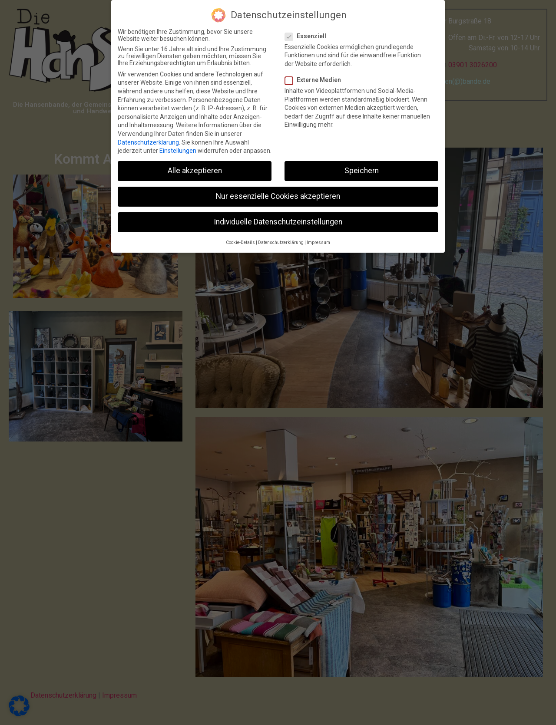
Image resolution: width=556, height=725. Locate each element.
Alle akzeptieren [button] (195, 169)
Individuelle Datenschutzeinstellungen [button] (278, 220)
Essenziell (308, 33)
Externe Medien (316, 78)
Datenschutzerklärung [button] (281, 240)
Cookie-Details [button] (240, 240)
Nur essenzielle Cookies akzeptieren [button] (278, 194)
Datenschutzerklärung (148, 140)
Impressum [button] (318, 240)
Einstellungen (177, 148)
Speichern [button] (361, 169)
